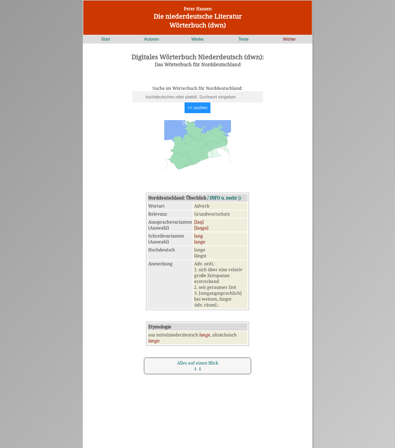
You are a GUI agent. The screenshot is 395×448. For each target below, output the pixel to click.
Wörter (289, 39)
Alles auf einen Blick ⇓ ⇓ (197, 366)
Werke (197, 39)
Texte (243, 39)
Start (105, 39)
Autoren (151, 39)
